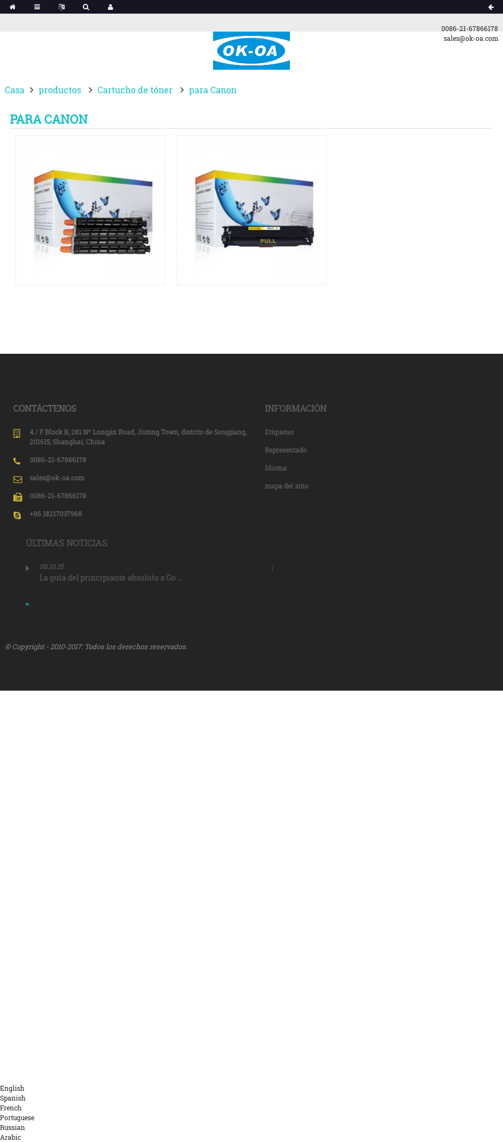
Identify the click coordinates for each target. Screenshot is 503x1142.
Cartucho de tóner (135, 89)
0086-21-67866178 (469, 28)
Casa (15, 89)
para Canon (213, 89)
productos (60, 89)
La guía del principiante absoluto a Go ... (136, 577)
